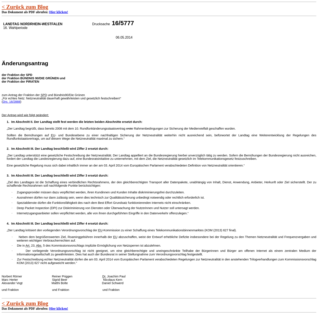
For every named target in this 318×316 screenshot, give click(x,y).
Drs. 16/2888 (11, 101)
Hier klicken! (58, 12)
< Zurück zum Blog (25, 7)
